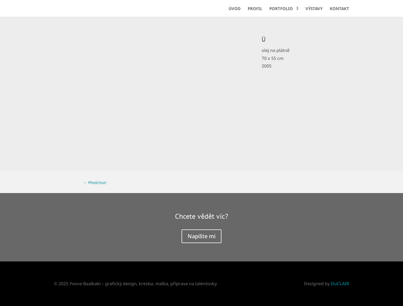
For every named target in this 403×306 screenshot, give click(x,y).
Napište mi (201, 236)
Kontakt (339, 9)
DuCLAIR (340, 284)
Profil (255, 9)
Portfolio (281, 9)
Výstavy (314, 9)
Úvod (235, 9)
